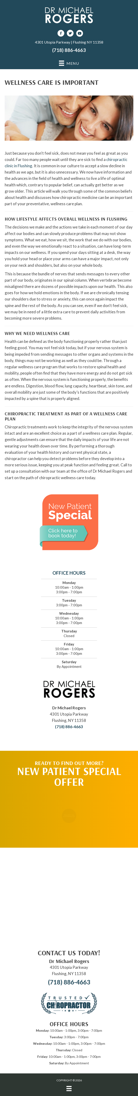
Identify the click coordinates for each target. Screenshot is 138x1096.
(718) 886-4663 (69, 50)
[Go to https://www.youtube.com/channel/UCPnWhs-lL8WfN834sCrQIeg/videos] (79, 34)
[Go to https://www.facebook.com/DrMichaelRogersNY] (60, 34)
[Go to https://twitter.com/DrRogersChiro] (70, 34)
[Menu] (69, 1088)
